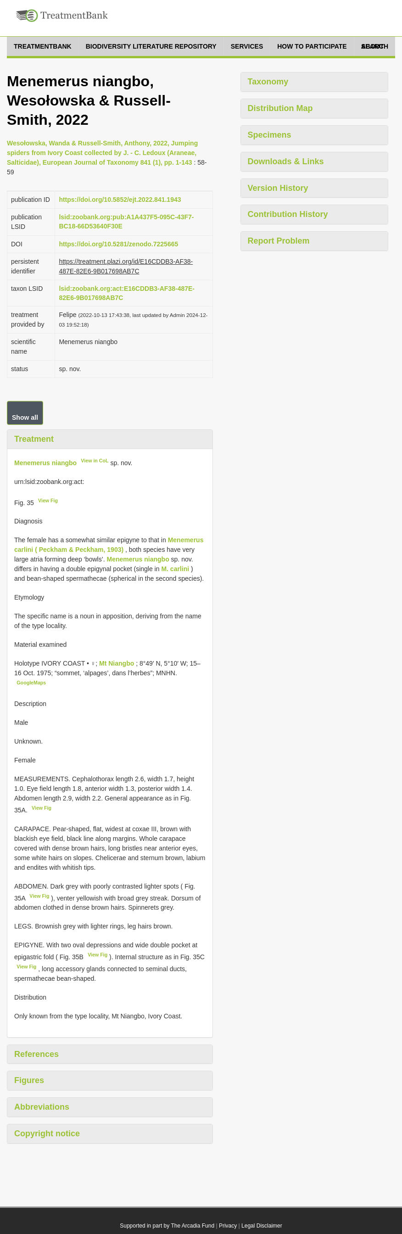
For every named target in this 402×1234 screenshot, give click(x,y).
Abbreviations (41, 1107)
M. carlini (175, 569)
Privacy (228, 1226)
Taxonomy (268, 81)
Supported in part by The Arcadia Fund (167, 1226)
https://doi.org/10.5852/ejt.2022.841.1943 (120, 199)
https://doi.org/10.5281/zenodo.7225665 (118, 244)
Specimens (269, 134)
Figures (29, 1080)
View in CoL (94, 460)
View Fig (48, 500)
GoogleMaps (31, 682)
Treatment (34, 439)
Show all (25, 417)
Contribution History (288, 214)
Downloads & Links (286, 161)
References (36, 1054)
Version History (278, 188)
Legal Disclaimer (261, 1226)
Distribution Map (280, 108)
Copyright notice (47, 1133)
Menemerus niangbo (45, 463)
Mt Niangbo (117, 663)
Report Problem (279, 240)
